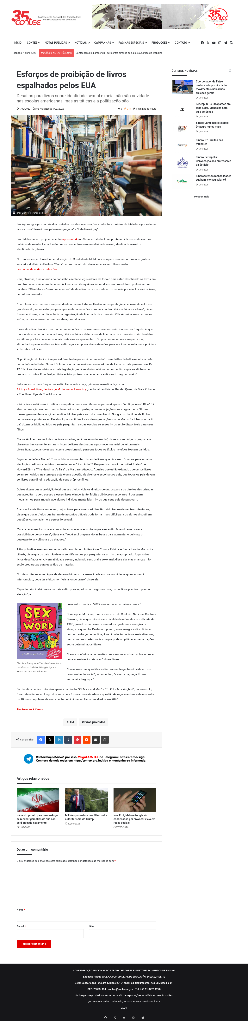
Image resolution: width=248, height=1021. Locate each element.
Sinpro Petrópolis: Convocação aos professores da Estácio (213, 161)
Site (91, 926)
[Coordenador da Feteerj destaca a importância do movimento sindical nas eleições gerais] (182, 87)
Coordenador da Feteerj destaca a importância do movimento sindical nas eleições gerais (211, 87)
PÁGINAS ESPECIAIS (131, 42)
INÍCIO (18, 42)
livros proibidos (94, 722)
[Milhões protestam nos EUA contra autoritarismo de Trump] (86, 800)
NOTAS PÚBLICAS (56, 42)
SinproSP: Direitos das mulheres (209, 142)
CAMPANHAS (102, 42)
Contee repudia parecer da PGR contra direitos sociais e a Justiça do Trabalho (119, 52)
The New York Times (30, 709)
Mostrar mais (201, 196)
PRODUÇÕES (159, 42)
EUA (71, 722)
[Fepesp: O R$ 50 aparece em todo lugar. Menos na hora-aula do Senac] (182, 109)
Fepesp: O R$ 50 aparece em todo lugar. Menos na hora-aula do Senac (213, 107)
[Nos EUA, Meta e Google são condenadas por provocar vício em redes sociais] (135, 800)
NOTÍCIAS (80, 42)
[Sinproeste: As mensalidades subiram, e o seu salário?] (182, 181)
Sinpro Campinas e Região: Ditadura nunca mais (212, 124)
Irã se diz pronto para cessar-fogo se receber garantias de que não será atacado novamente (37, 819)
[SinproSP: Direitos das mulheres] (182, 145)
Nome (21, 909)
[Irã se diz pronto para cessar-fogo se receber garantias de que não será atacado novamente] (38, 800)
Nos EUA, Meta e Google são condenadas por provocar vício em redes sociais (134, 819)
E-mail (21, 926)
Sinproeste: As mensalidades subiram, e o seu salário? (213, 177)
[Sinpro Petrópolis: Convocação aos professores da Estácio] (182, 162)
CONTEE (32, 42)
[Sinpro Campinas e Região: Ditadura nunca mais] (182, 128)
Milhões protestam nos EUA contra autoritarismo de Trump (86, 817)
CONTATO (181, 42)
